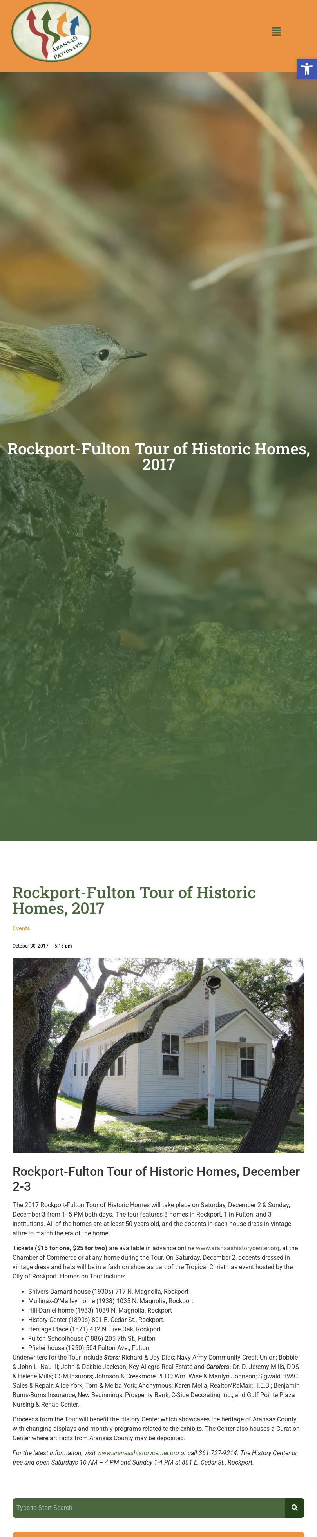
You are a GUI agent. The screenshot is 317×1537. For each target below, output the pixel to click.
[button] (307, 69)
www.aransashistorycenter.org (237, 1248)
